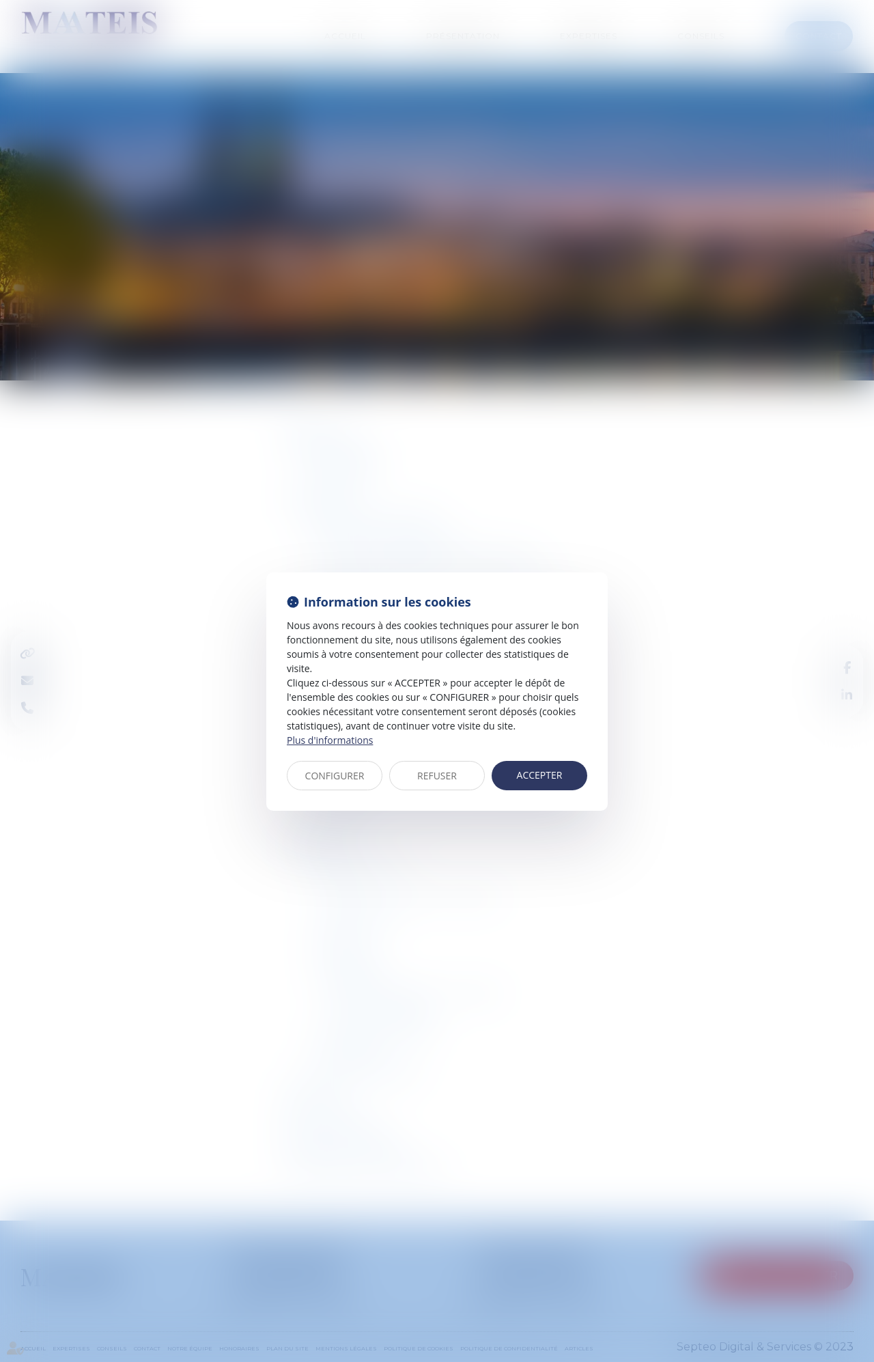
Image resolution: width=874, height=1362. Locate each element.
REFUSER (437, 775)
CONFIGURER (335, 775)
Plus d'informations (330, 740)
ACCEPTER (540, 774)
